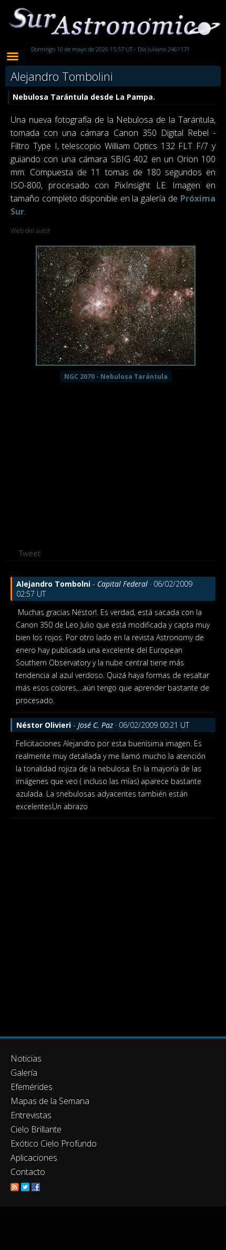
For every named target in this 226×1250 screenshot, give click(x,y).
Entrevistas (31, 1115)
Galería (24, 1072)
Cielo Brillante (36, 1129)
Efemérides (32, 1087)
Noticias (26, 1058)
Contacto (28, 1172)
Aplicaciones (34, 1157)
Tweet (29, 553)
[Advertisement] (98, 922)
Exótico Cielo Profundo (54, 1143)
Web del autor (30, 230)
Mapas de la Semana (50, 1101)
